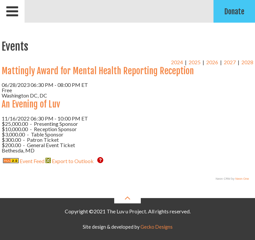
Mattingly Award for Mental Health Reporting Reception (98, 71)
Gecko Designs (156, 227)
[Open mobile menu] (12, 11)
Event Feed (23, 161)
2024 (177, 62)
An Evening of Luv (31, 104)
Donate (234, 11)
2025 (195, 62)
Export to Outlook (69, 161)
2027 (230, 62)
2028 (247, 62)
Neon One (242, 178)
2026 (212, 62)
